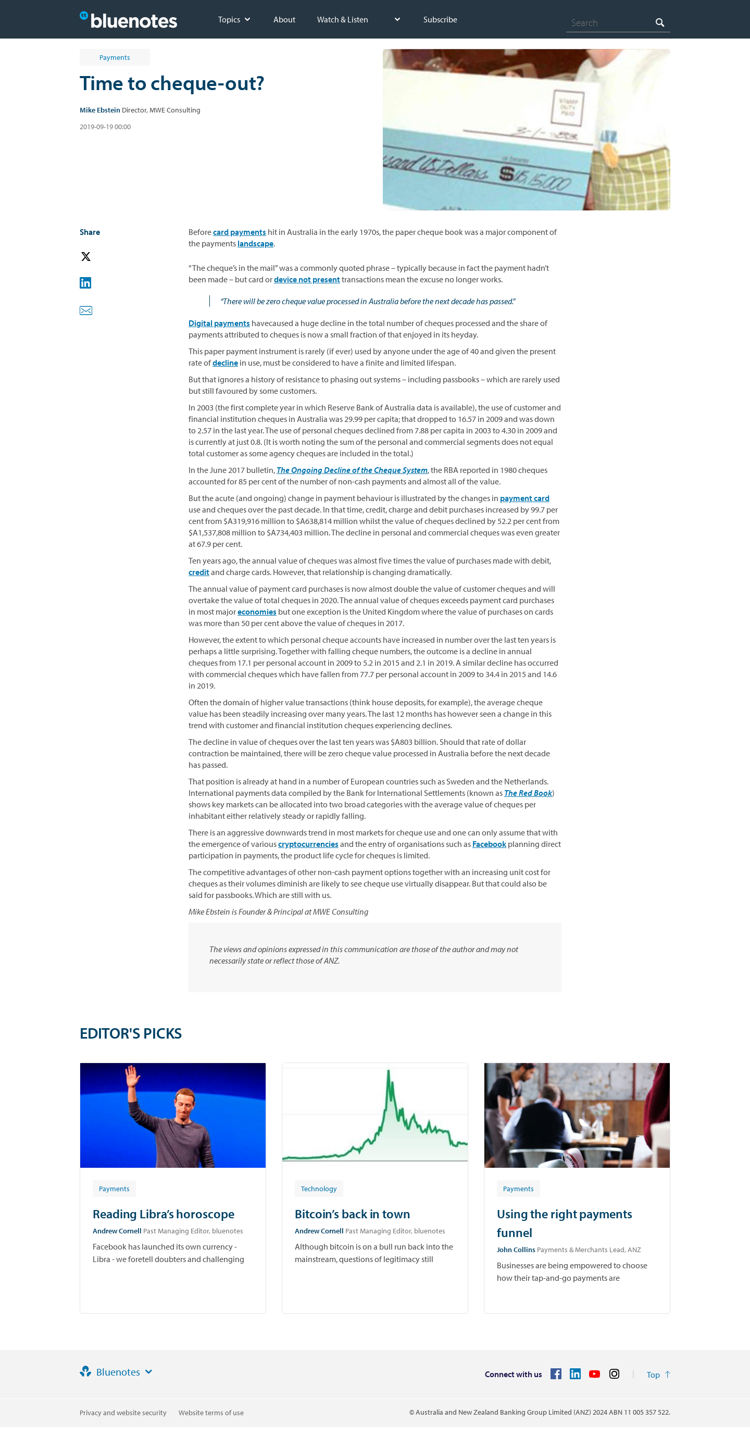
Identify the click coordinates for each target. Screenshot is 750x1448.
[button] (100, 257)
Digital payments (219, 323)
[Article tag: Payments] (114, 1188)
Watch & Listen (342, 19)
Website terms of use (211, 1412)
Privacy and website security (123, 1412)
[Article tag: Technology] (319, 1188)
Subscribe (440, 19)
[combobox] (618, 22)
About (284, 19)
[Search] (618, 22)
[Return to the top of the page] (658, 1374)
